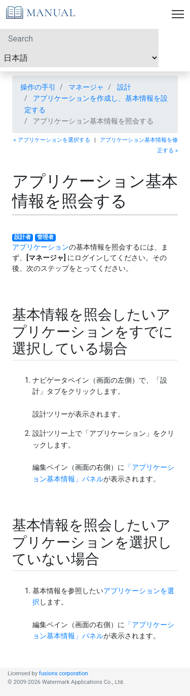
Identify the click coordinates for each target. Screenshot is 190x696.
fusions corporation (63, 673)
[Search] (79, 38)
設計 (124, 87)
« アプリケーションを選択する (52, 140)
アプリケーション (40, 247)
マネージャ (86, 87)
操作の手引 (38, 87)
